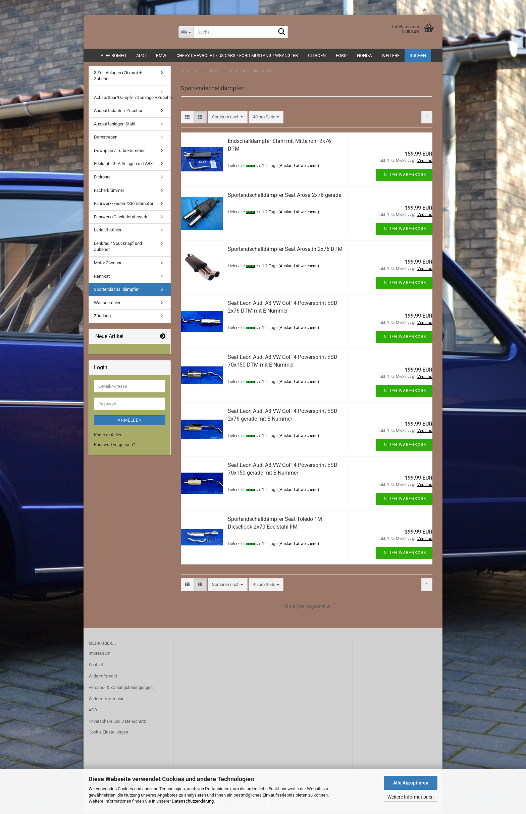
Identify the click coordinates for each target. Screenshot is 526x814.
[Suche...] (185, 32)
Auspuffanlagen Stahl (114, 124)
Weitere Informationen (410, 797)
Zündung (102, 317)
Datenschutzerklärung (193, 801)
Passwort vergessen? (114, 445)
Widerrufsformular (106, 699)
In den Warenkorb (404, 175)
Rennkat (102, 277)
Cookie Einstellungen (108, 733)
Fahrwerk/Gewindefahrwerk (120, 217)
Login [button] (420, 10)
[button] (187, 118)
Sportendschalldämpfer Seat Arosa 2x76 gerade (284, 196)
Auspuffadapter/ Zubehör (118, 111)
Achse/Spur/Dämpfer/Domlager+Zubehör (132, 98)
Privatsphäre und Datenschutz (117, 722)
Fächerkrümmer (109, 191)
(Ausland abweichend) (298, 166)
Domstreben (105, 138)
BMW (161, 55)
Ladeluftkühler (107, 231)
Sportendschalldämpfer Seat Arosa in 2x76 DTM (285, 250)
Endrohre (102, 178)
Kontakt (96, 665)
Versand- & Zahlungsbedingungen (121, 688)
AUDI (141, 55)
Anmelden (130, 421)
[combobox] (228, 118)
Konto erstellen (108, 436)
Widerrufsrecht (103, 677)
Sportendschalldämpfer (116, 290)
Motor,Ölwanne (108, 263)
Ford (341, 55)
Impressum (99, 654)
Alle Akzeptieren (410, 782)
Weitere (391, 55)
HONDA (364, 55)
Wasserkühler (107, 303)
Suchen (418, 55)
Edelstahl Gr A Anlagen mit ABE (123, 164)
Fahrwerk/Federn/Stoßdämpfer (123, 204)
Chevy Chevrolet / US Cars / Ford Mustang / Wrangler (237, 55)
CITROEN (317, 55)
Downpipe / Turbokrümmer (119, 151)
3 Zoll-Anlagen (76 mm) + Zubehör (118, 77)
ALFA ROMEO (113, 55)
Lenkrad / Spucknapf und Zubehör (118, 247)
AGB (93, 711)
